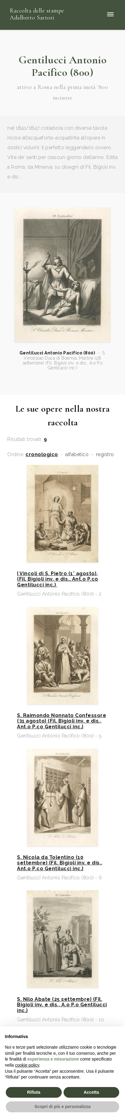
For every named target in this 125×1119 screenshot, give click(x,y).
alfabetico (77, 454)
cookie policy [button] (27, 1065)
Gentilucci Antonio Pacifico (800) (57, 352)
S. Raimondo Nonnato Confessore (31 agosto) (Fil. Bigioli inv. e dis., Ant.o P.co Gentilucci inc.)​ (61, 721)
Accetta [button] (91, 1092)
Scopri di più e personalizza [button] (62, 1106)
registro (105, 454)
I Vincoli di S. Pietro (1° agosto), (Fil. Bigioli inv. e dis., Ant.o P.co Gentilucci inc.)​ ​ (57, 579)
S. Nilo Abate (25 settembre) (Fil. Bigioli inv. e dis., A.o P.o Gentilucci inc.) (62, 1005)
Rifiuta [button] (33, 1092)
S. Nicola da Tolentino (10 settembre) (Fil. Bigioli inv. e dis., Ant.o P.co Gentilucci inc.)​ (59, 863)
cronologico (42, 454)
